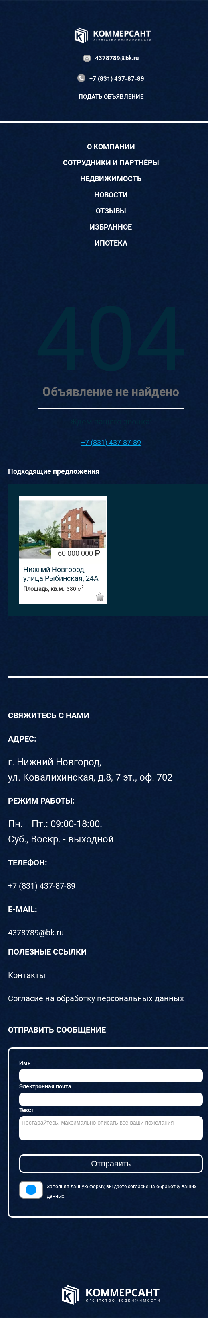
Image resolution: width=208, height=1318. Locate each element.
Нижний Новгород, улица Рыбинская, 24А (61, 573)
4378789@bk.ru (117, 58)
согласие (138, 1186)
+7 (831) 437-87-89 (116, 78)
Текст (26, 1110)
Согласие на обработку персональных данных (96, 998)
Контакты (27, 975)
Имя (25, 1063)
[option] (62, 550)
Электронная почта (45, 1086)
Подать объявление (111, 96)
